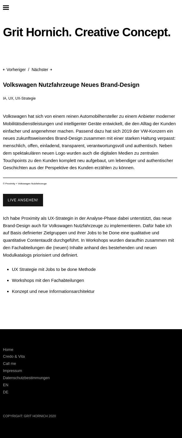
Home (8, 349)
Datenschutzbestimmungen (26, 378)
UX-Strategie (25, 98)
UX (10, 98)
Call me (9, 363)
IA (4, 98)
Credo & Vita (14, 356)
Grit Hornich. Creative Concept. (87, 32)
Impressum (12, 370)
